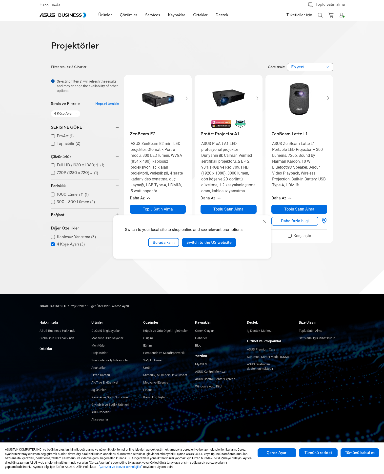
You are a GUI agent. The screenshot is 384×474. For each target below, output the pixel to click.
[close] (265, 222)
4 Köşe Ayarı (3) (71, 244)
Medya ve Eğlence (155, 382)
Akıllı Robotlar (100, 412)
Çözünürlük (61, 156)
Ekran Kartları (100, 375)
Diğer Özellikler (65, 228)
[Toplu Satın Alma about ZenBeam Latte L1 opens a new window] (299, 209)
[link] (295, 221)
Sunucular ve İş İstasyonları (110, 360)
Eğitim (147, 345)
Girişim (148, 338)
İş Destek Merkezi (259, 331)
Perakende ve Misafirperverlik (164, 353)
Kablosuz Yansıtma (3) (76, 237)
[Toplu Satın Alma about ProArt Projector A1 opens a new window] (229, 209)
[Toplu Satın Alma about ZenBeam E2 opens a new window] (158, 209)
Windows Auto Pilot (208, 386)
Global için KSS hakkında (57, 338)
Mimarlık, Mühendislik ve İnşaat (165, 375)
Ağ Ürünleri (98, 390)
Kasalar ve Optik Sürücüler (109, 397)
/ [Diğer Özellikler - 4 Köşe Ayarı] (107, 306)
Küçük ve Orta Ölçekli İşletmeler (165, 331)
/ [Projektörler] (77, 306)
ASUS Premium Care (261, 349)
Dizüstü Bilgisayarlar (105, 331)
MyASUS (201, 364)
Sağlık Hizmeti (153, 360)
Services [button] (152, 15)
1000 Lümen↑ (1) (73, 194)
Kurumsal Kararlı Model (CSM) (268, 357)
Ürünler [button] (105, 15)
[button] (320, 15)
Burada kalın (164, 242)
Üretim (147, 367)
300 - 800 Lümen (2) (76, 202)
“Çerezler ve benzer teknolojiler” (120, 467)
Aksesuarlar (99, 419)
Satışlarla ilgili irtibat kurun (317, 338)
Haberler (201, 338)
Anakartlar (98, 367)
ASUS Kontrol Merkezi (210, 371)
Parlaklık (58, 185)
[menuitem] (105, 15)
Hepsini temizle (107, 104)
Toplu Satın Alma (310, 331)
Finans (148, 390)
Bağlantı (58, 214)
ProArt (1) (65, 136)
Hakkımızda (50, 4)
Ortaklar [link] (200, 15)
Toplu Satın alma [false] (326, 4)
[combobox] (310, 67)
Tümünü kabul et (360, 452)
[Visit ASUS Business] (54, 306)
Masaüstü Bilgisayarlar (107, 338)
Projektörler (99, 353)
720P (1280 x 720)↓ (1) (77, 173)
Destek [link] (222, 15)
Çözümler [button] (128, 15)
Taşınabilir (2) (68, 143)
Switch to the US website (209, 242)
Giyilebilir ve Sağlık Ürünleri (110, 404)
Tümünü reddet (318, 452)
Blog (198, 345)
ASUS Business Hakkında (57, 331)
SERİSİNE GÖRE (66, 127)
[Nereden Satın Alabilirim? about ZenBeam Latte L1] (324, 221)
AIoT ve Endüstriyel (104, 382)
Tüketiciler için (299, 15)
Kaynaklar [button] (176, 15)
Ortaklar (46, 349)
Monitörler (98, 345)
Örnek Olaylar (204, 331)
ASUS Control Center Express (215, 379)
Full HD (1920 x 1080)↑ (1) (80, 165)
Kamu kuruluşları (155, 397)
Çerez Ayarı (276, 452)
